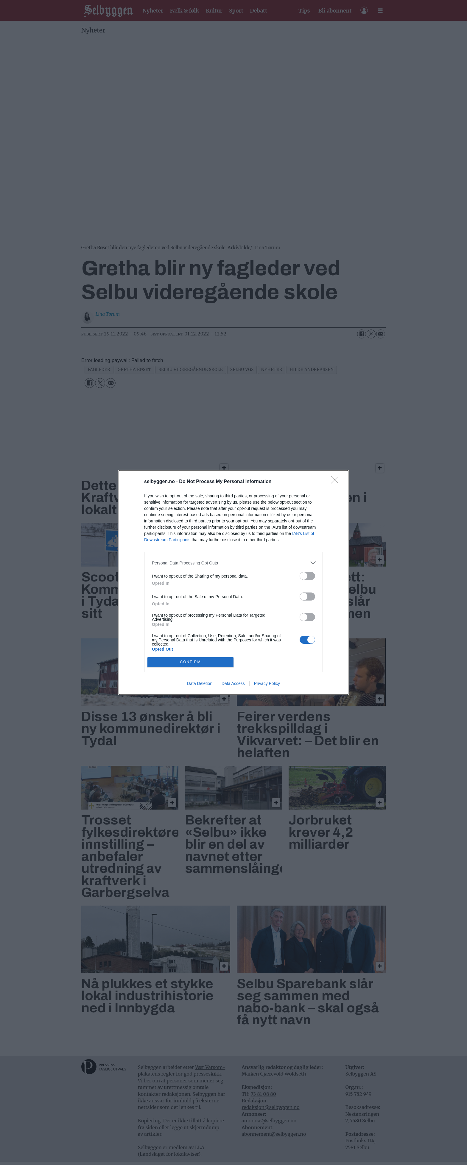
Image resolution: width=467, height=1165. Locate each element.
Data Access (233, 683)
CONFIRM (190, 662)
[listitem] (233, 563)
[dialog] (233, 582)
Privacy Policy (267, 683)
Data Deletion (199, 683)
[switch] (307, 576)
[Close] (336, 482)
